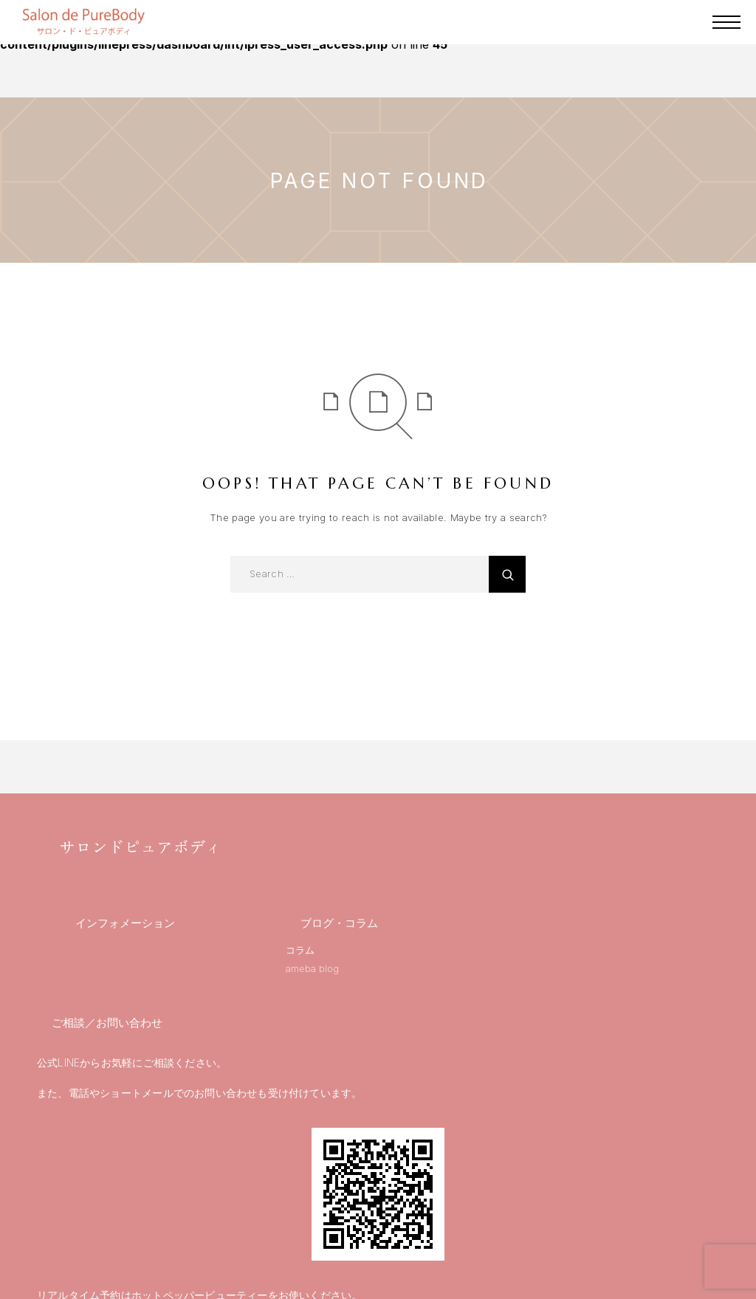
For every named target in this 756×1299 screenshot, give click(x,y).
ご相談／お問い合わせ (107, 1023)
